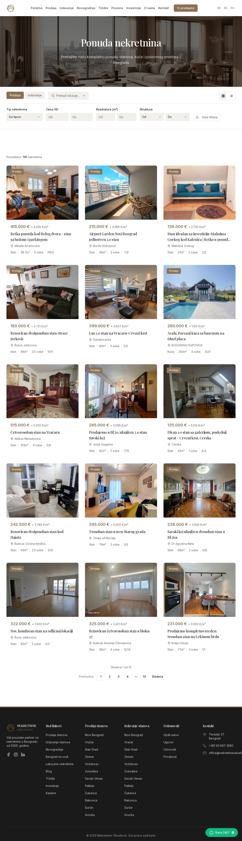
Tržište (103, 8)
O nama (149, 8)
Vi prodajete (185, 8)
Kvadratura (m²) (107, 109)
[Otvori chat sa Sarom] (221, 832)
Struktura (146, 109)
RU (232, 7)
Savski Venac (94, 778)
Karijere (51, 793)
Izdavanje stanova (58, 742)
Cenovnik (169, 749)
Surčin (89, 807)
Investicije (133, 8)
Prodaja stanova (56, 735)
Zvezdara (91, 771)
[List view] (231, 96)
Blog (49, 771)
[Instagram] (16, 755)
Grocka (90, 815)
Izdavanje (67, 8)
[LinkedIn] (23, 755)
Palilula (89, 785)
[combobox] (68, 96)
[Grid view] (223, 96)
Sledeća (157, 676)
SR (218, 7)
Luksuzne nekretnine (60, 764)
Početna (36, 8)
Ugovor (168, 742)
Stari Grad (91, 749)
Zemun (89, 756)
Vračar (89, 742)
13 (144, 676)
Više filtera (207, 117)
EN (225, 7)
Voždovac (92, 764)
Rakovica (91, 800)
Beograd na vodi (57, 756)
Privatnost (170, 756)
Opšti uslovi (171, 735)
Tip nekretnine (16, 109)
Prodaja (51, 8)
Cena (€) (52, 109)
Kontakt (163, 8)
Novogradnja (86, 8)
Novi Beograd (94, 735)
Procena (117, 8)
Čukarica (91, 793)
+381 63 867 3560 (221, 745)
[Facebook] (8, 755)
